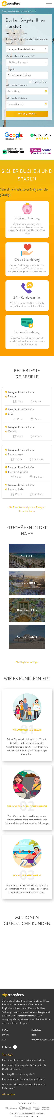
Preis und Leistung (27, 218)
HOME (5, 11)
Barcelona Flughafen (18, 471)
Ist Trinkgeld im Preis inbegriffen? (18, 1074)
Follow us (8, 1047)
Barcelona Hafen (16, 489)
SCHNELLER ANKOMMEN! (27, 875)
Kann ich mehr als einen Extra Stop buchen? (23, 1060)
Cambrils (12, 431)
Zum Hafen (22, 33)
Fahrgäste (10, 69)
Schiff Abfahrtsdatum (16, 98)
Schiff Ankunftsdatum (16, 85)
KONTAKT (6, 1035)
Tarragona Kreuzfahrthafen (21, 392)
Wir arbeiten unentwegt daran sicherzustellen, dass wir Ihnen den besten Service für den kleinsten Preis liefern (27, 228)
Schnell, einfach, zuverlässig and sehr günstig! (24, 192)
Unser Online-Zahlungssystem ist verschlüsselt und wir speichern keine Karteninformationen (27, 341)
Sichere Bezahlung (27, 332)
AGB (4, 1040)
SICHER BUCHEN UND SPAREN (27, 175)
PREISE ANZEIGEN (27, 114)
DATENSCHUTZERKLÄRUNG (25, 1114)
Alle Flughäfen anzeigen (27, 662)
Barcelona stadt (15, 454)
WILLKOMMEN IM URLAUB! (27, 730)
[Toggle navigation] (49, 5)
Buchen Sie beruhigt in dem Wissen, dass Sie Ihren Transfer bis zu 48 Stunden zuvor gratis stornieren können (27, 268)
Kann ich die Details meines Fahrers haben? (23, 1079)
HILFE (33, 1035)
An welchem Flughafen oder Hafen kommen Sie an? (27, 41)
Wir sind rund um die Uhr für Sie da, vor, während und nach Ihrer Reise (27, 305)
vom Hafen (10, 33)
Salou (11, 414)
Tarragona (13, 396)
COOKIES (39, 1114)
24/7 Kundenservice (27, 297)
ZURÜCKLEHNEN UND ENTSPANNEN (27, 806)
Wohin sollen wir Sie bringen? (20, 56)
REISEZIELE (36, 1030)
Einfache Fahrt (38, 82)
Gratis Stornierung (27, 259)
